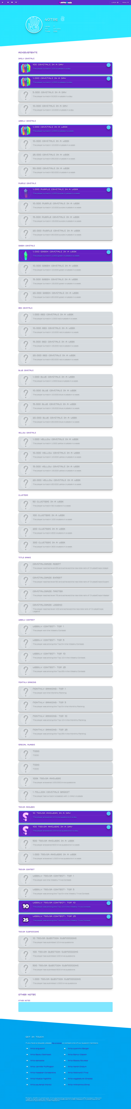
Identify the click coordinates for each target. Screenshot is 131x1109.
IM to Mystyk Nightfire (40, 1078)
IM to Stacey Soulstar (78, 1060)
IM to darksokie (37, 1060)
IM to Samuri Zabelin (77, 1054)
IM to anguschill (37, 1048)
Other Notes (24, 1000)
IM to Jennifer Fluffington (42, 1066)
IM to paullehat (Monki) (40, 1084)
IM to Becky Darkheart (40, 1054)
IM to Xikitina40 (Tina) (78, 1072)
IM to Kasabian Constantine (43, 1072)
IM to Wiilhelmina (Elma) (79, 1084)
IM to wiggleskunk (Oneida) (80, 1078)
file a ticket (57, 1043)
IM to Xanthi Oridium (77, 1066)
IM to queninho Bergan (78, 1048)
